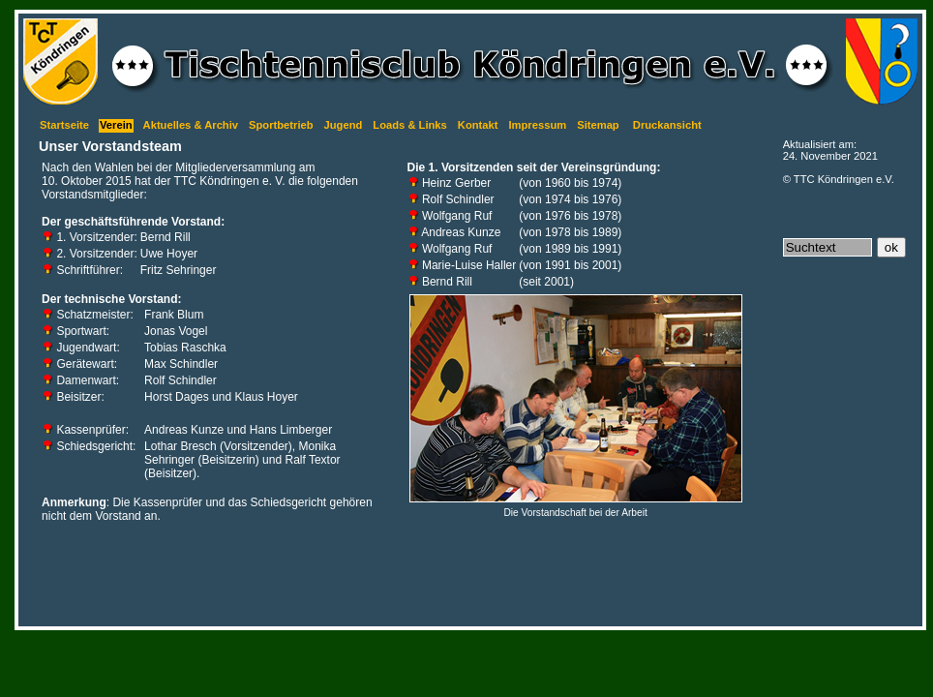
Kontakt (478, 125)
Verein (116, 125)
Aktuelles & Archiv (190, 125)
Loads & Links (409, 125)
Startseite (64, 125)
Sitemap (598, 125)
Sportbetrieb (281, 125)
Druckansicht (667, 125)
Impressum (537, 125)
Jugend (343, 125)
